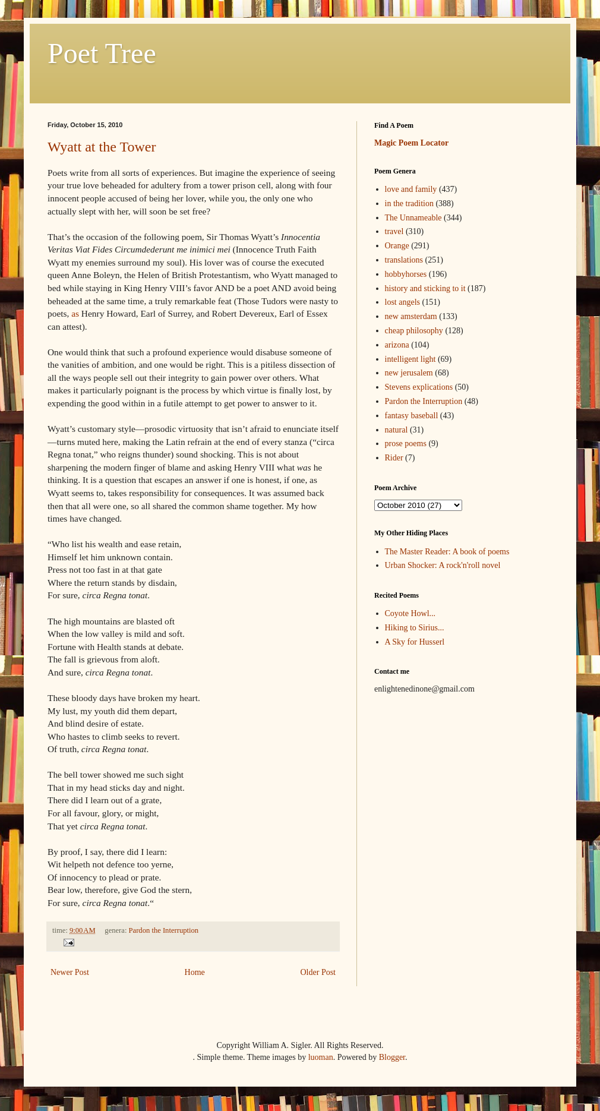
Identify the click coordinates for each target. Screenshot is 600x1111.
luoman (320, 1057)
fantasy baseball (411, 415)
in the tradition (409, 203)
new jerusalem (409, 372)
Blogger (392, 1057)
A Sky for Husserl (415, 641)
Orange (397, 245)
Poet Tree (102, 53)
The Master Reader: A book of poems (447, 551)
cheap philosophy (414, 330)
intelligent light (410, 359)
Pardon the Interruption (164, 930)
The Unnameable (413, 217)
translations (404, 259)
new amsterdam (411, 316)
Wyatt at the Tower (102, 146)
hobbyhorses (406, 274)
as (75, 313)
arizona (397, 344)
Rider (394, 457)
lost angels (403, 302)
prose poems (406, 443)
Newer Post (69, 972)
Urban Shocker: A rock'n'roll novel (443, 565)
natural (396, 429)
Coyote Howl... (410, 613)
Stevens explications (419, 387)
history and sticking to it (425, 288)
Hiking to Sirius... (414, 627)
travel (394, 231)
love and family (411, 189)
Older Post (318, 972)
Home (195, 972)
